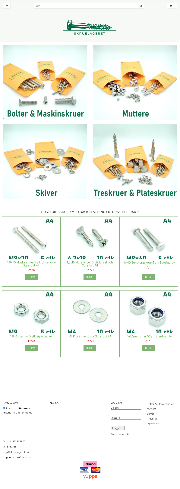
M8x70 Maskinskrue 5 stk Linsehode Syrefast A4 (31, 264)
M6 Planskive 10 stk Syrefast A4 (90, 336)
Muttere (151, 409)
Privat (8, 408)
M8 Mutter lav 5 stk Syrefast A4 (31, 336)
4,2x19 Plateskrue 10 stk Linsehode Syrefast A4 (90, 264)
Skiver (150, 413)
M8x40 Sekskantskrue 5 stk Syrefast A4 (149, 262)
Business (23, 408)
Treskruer (152, 418)
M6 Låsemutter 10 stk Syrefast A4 (149, 336)
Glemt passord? (120, 433)
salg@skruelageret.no (16, 452)
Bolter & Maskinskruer (160, 404)
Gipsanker (153, 423)
